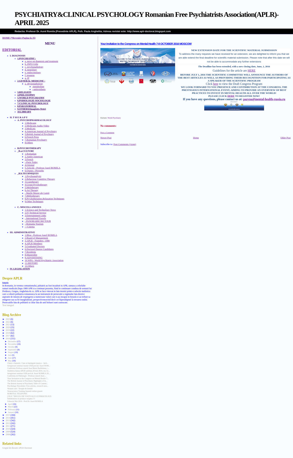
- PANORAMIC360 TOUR (38, 221)
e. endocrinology (33, 72)
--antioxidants (39, 89)
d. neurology (31, 69)
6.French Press (32, 137)
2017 (8, 336)
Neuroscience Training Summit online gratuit (24, 391)
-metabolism (38, 86)
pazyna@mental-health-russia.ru (264, 99)
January (11, 412)
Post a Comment (107, 132)
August (11, 352)
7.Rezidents (30, 252)
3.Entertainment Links (35, 215)
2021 (8, 324)
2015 (8, 415)
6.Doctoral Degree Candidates (39, 249)
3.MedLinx (30, 128)
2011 (8, 426)
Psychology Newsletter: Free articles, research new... (27, 386)
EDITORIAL (12, 50)
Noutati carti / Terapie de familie (20, 389)
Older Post (285, 137)
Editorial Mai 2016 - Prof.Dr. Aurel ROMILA (25, 401)
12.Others (29, 266)
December (12, 341)
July (10, 355)
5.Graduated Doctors (35, 246)
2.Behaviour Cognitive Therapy (40, 179)
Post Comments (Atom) (124, 144)
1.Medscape (30, 123)
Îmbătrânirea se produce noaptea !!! (21, 399)
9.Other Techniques (34, 201)
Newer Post (105, 137)
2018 (8, 333)
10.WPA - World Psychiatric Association (44, 260)
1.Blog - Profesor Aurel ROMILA (41, 235)
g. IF (27, 78)
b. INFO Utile (31, 64)
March (11, 406)
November (12, 344)
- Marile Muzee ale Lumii (37, 193)
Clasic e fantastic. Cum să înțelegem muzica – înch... (27, 363)
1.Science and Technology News (40, 210)
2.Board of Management (36, 238)
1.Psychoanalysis (33, 176)
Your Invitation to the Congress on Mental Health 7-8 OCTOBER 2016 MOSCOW (146, 43)
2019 (8, 330)
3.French (29, 159)
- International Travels (35, 218)
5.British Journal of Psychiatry (39, 134)
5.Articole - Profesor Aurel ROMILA (42, 168)
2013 (8, 420)
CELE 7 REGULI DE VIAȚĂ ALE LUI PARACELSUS (29, 396)
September (12, 349)
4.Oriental (29, 165)
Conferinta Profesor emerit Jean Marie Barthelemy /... (28, 368)
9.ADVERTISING (33, 257)
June (10, 358)
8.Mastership (31, 254)
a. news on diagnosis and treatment (41, 61)
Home (196, 137)
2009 (8, 432)
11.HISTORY (31, 263)
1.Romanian (30, 154)
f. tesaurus (30, 75)
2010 (8, 429)
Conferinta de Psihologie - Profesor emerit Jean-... (26, 376)
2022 (8, 322)
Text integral (8, 305)
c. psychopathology (34, 67)
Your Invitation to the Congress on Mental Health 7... (28, 378)
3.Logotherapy (32, 182)
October (11, 347)
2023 (8, 319)
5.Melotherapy (32, 187)
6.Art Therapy (31, 190)
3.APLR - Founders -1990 (37, 240)
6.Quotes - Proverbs (34, 170)
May (10, 360)
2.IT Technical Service (35, 212)
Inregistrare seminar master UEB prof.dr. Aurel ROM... (28, 366)
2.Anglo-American (34, 156)
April (10, 404)
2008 (8, 434)
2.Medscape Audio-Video (37, 126)
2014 (8, 418)
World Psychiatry (114, 118)
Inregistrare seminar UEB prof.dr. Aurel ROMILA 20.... (28, 373)
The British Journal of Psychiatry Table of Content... (27, 383)
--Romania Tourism (34, 224)
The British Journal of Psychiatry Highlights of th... (27, 381)
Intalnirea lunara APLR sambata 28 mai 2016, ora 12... (28, 371)
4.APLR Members (33, 243)
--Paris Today (31, 162)
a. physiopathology (34, 83)
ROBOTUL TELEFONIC (17, 394)
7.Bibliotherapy (32, 196)
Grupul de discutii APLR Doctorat (17, 448)
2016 (8, 338)
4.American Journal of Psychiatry (41, 131)
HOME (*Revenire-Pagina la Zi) (19, 38)
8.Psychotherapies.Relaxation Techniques (44, 198)
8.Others (29, 142)
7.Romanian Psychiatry (36, 140)
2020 (8, 327)
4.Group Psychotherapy (36, 184)
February (12, 409)
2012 (8, 423)
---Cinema (30, 226)
